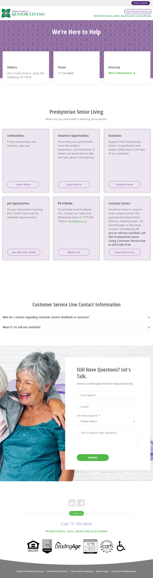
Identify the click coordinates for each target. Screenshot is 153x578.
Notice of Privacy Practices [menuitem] (30, 571)
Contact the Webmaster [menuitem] (124, 571)
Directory (114, 67)
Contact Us (76, 513)
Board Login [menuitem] (102, 571)
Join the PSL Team (24, 252)
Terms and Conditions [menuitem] (82, 571)
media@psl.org (77, 221)
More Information (120, 73)
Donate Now (124, 184)
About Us (74, 252)
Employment (141, 3)
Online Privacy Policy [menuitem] (57, 571)
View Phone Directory (138, 11)
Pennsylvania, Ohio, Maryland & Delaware (76, 531)
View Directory (124, 252)
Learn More (23, 184)
